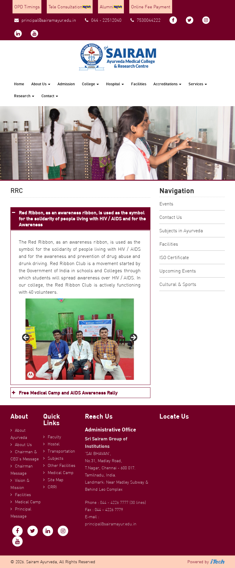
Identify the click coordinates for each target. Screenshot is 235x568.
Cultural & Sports (177, 284)
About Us (40, 83)
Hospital (115, 83)
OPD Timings (27, 7)
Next (133, 337)
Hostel (54, 444)
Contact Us (170, 217)
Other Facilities (61, 465)
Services (198, 83)
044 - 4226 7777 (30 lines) (123, 502)
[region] (80, 339)
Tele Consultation (70, 7)
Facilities (138, 83)
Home (19, 83)
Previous (26, 337)
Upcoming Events (177, 271)
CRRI (52, 487)
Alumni (111, 7)
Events (166, 204)
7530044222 (145, 20)
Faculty (54, 436)
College (90, 83)
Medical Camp (28, 501)
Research (24, 95)
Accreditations (167, 83)
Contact (49, 95)
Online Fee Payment (150, 7)
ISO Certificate (174, 257)
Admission (66, 83)
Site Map (55, 479)
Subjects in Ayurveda (181, 230)
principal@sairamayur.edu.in (45, 20)
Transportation (61, 451)
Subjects (55, 458)
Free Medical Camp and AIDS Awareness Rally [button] (64, 393)
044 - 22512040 (103, 20)
